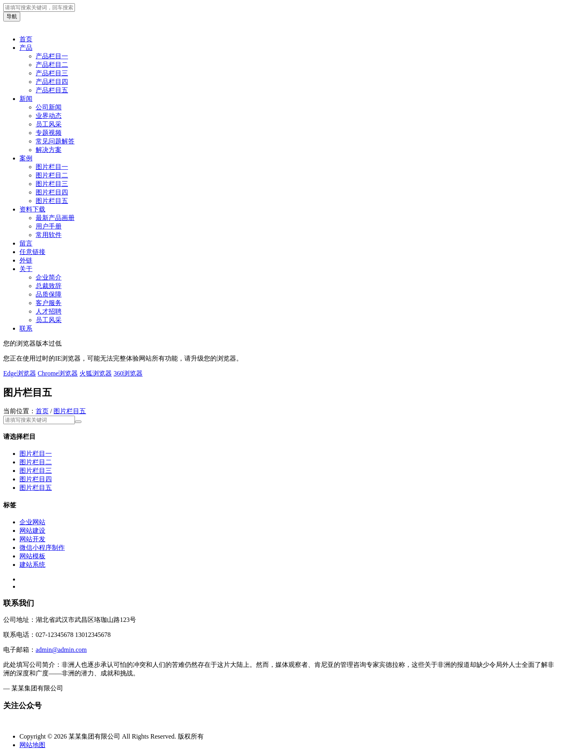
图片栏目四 (52, 192)
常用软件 (49, 234)
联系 (25, 328)
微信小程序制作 (42, 547)
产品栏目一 (52, 56)
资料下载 (32, 209)
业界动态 (49, 115)
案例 (25, 158)
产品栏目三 (52, 73)
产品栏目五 (52, 90)
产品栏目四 (52, 81)
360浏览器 (128, 373)
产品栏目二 (52, 64)
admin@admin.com (61, 649)
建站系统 (32, 564)
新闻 (25, 98)
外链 (25, 260)
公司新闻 (49, 107)
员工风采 (49, 124)
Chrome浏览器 (58, 373)
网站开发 (32, 539)
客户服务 (49, 302)
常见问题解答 (55, 141)
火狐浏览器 (95, 373)
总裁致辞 (49, 285)
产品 (25, 47)
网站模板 (32, 556)
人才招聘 (49, 311)
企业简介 (49, 277)
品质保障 (49, 294)
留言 (25, 243)
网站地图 (32, 744)
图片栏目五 (52, 200)
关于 (25, 268)
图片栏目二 (52, 175)
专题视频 (49, 132)
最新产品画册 (55, 217)
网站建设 (32, 530)
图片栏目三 (52, 183)
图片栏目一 (52, 166)
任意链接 (32, 251)
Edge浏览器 (19, 373)
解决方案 (49, 149)
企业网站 (32, 522)
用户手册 (49, 226)
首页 (25, 39)
